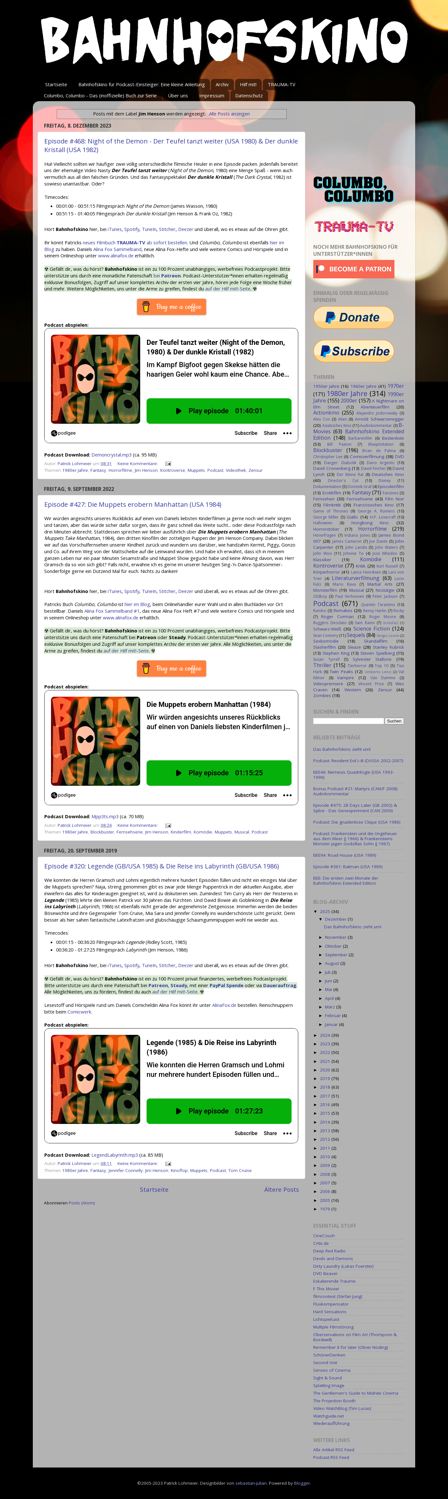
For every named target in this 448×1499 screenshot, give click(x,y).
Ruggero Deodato (330, 622)
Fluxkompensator (331, 1304)
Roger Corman (337, 616)
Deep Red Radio (329, 1251)
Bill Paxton (339, 444)
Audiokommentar (376, 425)
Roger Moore (382, 616)
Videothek (236, 470)
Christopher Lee (328, 456)
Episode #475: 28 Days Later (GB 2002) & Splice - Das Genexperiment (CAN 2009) (355, 807)
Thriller (322, 665)
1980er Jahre (75, 470)
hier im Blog (137, 604)
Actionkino (326, 412)
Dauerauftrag (279, 985)
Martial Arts (380, 584)
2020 (325, 1070)
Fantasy (98, 470)
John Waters (386, 547)
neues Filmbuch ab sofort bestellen (135, 242)
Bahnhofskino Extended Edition (358, 434)
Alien (342, 419)
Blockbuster (102, 832)
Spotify (131, 229)
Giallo (352, 517)
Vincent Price (371, 684)
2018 (325, 1087)
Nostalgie (385, 590)
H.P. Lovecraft (382, 517)
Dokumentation (327, 486)
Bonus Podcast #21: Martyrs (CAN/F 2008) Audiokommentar (355, 791)
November (336, 937)
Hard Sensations (329, 1311)
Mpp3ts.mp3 (105, 816)
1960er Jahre (363, 386)
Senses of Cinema (331, 1370)
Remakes (343, 610)
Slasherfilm (324, 647)
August (332, 963)
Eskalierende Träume (334, 1281)
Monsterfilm (325, 590)
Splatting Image (328, 1385)
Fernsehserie (130, 832)
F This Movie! (326, 1289)
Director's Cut (343, 480)
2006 (325, 1191)
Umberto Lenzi (378, 671)
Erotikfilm (331, 493)
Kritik (360, 566)
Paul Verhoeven (349, 596)
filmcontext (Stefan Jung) (337, 1296)
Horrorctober (326, 529)
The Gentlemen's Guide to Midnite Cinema (355, 1393)
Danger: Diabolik (340, 462)
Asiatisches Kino (336, 425)
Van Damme (383, 677)
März (330, 1007)
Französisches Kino (374, 505)
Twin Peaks (341, 671)
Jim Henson (146, 470)
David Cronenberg (331, 468)
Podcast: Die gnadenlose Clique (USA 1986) (357, 822)
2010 (325, 1157)
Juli (328, 972)
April (330, 998)
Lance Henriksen (366, 572)
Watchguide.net (328, 1416)
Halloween (322, 523)
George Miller (326, 517)
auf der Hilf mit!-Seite (227, 288)
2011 (325, 1148)
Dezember (336, 919)
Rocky (399, 610)
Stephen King (335, 653)
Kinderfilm (181, 832)
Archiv (222, 84)
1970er (395, 385)
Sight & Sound (327, 1378)
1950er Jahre (326, 386)
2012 (325, 1139)
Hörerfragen (324, 535)
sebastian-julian (251, 1483)
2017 (325, 1096)
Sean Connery (325, 635)
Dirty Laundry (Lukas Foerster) (343, 1266)
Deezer (185, 229)
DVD (399, 456)
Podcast (215, 470)
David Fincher (373, 468)
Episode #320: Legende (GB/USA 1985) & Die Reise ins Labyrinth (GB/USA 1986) (161, 866)
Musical (242, 832)
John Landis (356, 547)
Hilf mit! (248, 84)
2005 (325, 1200)
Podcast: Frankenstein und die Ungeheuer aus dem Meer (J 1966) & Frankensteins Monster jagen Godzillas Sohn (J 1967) (355, 839)
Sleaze (354, 647)
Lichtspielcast (326, 1319)
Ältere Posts (281, 1189)
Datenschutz (249, 95)
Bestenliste (393, 438)
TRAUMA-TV (281, 84)
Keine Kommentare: (138, 463)
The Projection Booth (334, 1401)
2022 (325, 1052)
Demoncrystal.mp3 (111, 454)
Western (352, 690)
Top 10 (381, 665)
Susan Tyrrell (326, 659)
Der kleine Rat (350, 474)
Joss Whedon (384, 553)
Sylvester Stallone (372, 659)
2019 (325, 1078)
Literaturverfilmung (355, 578)
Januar (332, 1024)
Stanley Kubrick (388, 647)
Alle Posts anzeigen (229, 113)
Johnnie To (353, 553)
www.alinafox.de (116, 255)
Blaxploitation (381, 444)
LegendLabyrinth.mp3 (114, 1155)
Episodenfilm (391, 486)
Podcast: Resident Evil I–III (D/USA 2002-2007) (358, 760)
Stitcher (167, 229)
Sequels (356, 634)
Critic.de (321, 1243)
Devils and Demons (333, 1258)
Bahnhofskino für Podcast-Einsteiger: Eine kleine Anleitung (141, 84)
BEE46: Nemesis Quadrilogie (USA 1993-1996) (353, 774)
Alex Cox (321, 419)
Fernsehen (324, 499)
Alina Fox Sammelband (117, 249)
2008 (325, 1174)
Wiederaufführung (331, 1423)
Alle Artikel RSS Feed (333, 1450)
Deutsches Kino (388, 474)
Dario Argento (380, 462)
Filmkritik (332, 505)
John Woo (322, 553)
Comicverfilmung (367, 456)
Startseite (56, 84)
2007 (325, 1183)
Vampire (345, 677)
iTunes (115, 229)
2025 (325, 911)
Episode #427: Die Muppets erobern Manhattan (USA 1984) (132, 504)
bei (167, 275)
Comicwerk (79, 1011)
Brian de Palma (378, 450)
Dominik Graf (360, 486)
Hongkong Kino (370, 523)
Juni (329, 981)
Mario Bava (344, 584)
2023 (325, 1044)
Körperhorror (326, 572)
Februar (333, 1015)
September (337, 955)
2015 (325, 1113)
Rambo (319, 610)
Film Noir (394, 499)
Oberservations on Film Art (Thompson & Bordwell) (355, 1337)
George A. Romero (376, 511)
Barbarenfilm (360, 438)
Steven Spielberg (377, 653)
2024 (325, 1035)
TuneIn (149, 229)
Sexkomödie (326, 641)
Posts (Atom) (82, 1203)
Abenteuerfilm (375, 407)
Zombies (322, 695)
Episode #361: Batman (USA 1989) (348, 866)
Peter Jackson (385, 596)
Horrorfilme (120, 470)
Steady (178, 985)
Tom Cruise (240, 1170)
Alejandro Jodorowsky (377, 413)
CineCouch (324, 1235)
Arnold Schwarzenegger (379, 419)
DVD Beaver (325, 1273)
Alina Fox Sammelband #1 (112, 611)
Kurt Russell (387, 566)
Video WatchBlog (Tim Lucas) (342, 1408)
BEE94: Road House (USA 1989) (344, 855)
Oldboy (320, 596)
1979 (325, 1209)
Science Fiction (371, 628)
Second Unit (325, 1362)
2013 (325, 1130)
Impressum (211, 95)
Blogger (302, 1483)
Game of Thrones (330, 511)
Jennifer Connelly (126, 1170)
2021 (325, 1061)
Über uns (178, 95)
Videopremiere (328, 684)
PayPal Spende (226, 985)
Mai (329, 989)
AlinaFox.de (224, 1005)
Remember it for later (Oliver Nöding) (350, 1347)
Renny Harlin (374, 610)
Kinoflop (179, 1170)
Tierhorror (357, 665)
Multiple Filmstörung (333, 1327)
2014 (325, 1122)
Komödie (203, 832)
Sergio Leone (388, 635)
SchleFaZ (390, 622)
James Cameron (347, 541)
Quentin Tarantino (378, 604)
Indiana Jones (357, 535)
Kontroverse (172, 470)
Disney (385, 480)
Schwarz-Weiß (327, 629)
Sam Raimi (364, 622)
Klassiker (322, 559)
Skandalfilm (375, 641)
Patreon (158, 985)
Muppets (196, 470)
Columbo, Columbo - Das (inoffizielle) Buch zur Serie (100, 95)
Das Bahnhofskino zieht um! (342, 749)
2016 (325, 1104)
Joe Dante (378, 541)
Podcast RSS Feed (331, 1457)
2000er (349, 400)
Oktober (334, 946)
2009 (325, 1165)
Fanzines (390, 493)
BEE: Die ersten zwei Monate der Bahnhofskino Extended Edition (345, 880)
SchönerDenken (329, 1355)
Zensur (256, 470)
